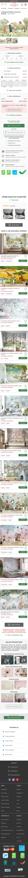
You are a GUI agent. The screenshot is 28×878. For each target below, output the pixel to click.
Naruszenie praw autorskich (7, 830)
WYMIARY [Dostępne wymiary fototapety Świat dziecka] (23, 325)
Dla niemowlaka (8, 261)
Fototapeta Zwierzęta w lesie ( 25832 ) (12, 515)
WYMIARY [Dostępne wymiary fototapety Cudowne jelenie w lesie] (23, 358)
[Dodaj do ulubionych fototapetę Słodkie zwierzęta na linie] (25, 418)
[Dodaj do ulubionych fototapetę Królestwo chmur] (25, 580)
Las (2, 358)
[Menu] (25, 5)
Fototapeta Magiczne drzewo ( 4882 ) (11, 385)
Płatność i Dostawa (5, 807)
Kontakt (2, 810)
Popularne (8, 325)
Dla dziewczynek (4, 552)
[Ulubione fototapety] (2, 4)
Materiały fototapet (5, 803)
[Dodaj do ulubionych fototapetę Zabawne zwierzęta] (25, 548)
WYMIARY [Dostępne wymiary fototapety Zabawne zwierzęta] (23, 552)
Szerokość (7, 56)
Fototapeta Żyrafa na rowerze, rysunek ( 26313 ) (10, 612)
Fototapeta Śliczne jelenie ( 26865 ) (11, 450)
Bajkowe (3, 261)
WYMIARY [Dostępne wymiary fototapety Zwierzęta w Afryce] (23, 293)
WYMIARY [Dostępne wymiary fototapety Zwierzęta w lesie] (23, 519)
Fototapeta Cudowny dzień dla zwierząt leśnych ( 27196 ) (10, 256)
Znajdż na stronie (5, 796)
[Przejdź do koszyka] (22, 4)
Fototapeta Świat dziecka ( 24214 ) (10, 321)
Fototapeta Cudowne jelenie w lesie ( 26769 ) (11, 354)
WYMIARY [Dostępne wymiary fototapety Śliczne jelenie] (23, 455)
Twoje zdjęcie (4, 793)
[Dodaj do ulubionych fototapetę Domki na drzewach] (25, 483)
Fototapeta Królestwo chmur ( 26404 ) (12, 579)
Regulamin (3, 837)
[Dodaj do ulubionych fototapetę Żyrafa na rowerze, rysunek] (25, 612)
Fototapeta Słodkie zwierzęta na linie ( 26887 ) (12, 419)
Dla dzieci (8, 390)
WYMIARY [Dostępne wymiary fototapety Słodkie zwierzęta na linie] (23, 422)
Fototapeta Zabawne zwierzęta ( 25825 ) (12, 547)
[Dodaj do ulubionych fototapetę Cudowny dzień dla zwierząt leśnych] (25, 256)
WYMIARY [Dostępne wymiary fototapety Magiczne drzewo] (23, 390)
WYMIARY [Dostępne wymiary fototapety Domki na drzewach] (23, 487)
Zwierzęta (6, 358)
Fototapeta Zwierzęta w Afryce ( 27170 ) (10, 289)
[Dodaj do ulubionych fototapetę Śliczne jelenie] (25, 451)
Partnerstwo (3, 823)
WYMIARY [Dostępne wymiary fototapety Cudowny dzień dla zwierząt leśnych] (23, 260)
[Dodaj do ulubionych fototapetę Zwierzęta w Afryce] (25, 289)
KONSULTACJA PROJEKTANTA (14, 706)
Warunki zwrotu (4, 826)
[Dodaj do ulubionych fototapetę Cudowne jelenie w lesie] (25, 354)
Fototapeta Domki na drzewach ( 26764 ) (12, 483)
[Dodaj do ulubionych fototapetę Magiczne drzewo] (25, 386)
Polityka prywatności (5, 833)
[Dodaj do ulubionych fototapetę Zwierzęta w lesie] (25, 515)
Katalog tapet (4, 789)
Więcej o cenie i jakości (14, 109)
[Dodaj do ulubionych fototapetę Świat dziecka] (25, 321)
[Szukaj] (6, 5)
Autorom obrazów (5, 819)
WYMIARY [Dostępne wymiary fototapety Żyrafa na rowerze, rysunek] (23, 616)
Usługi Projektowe (5, 800)
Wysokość (21, 56)
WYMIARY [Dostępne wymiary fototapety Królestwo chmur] (23, 584)
